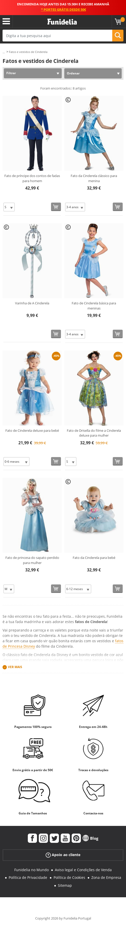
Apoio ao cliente (63, 854)
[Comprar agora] (56, 207)
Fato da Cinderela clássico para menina (94, 178)
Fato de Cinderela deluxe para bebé (32, 430)
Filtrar (11, 73)
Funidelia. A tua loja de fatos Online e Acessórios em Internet (62, 22)
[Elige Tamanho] (9, 207)
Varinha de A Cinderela (32, 303)
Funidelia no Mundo (31, 869)
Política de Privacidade (28, 877)
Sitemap (65, 885)
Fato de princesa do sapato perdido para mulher (32, 560)
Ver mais (15, 667)
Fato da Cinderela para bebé (94, 557)
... (4, 52)
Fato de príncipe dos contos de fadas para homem (32, 178)
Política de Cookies (69, 877)
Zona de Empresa (106, 877)
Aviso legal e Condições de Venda (83, 869)
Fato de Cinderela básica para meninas (94, 306)
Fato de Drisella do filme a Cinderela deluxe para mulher (94, 433)
